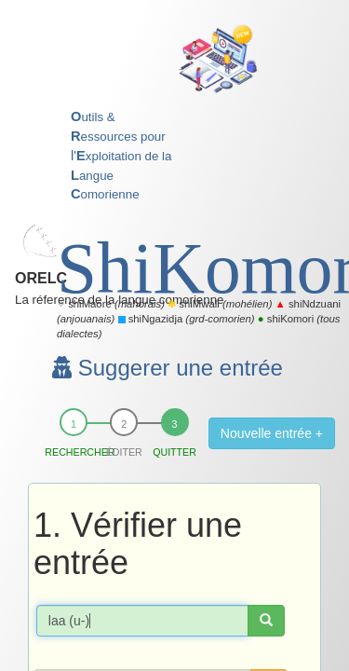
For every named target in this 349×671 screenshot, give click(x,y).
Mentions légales (205, 526)
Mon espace (134, 508)
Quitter (174, 162)
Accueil (69, 508)
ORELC (87, 24)
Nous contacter (219, 508)
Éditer (124, 162)
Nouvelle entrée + (272, 143)
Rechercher (73, 162)
